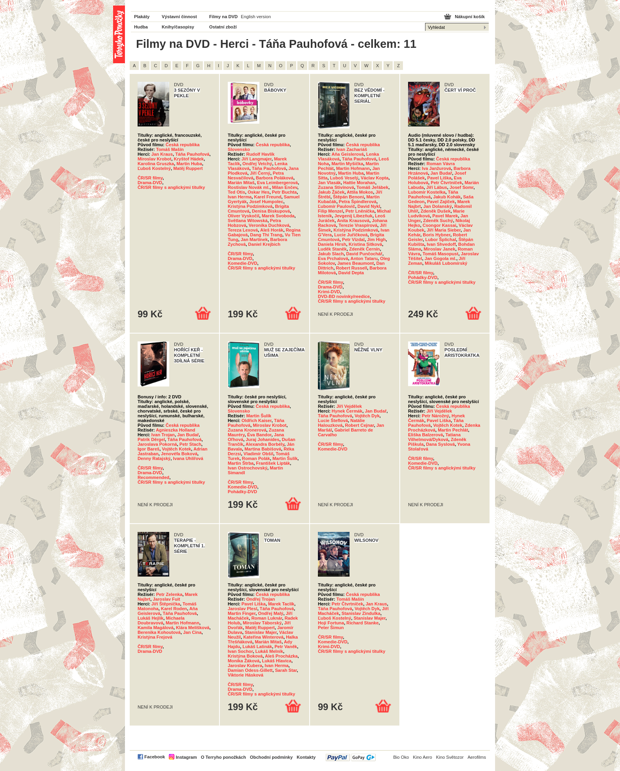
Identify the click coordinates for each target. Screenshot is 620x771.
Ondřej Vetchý (257, 163)
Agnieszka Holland (175, 430)
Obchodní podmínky (271, 757)
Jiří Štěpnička (165, 603)
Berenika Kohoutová (159, 632)
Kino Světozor (450, 757)
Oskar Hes (258, 192)
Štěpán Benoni (348, 196)
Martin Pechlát (453, 430)
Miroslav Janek (439, 249)
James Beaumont (355, 263)
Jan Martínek (254, 239)
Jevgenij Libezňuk (353, 215)
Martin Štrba (240, 463)
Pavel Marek (445, 215)
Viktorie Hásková (245, 675)
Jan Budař (441, 173)
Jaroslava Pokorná (157, 444)
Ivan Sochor (240, 651)
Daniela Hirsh (332, 244)
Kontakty (306, 757)
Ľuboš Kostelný (154, 168)
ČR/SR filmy (150, 177)
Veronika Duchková (269, 225)
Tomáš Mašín (170, 149)
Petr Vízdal (353, 239)
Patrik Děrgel (151, 439)
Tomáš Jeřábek (373, 187)
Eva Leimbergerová (277, 182)
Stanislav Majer (261, 632)
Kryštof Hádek (189, 158)
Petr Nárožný (435, 415)
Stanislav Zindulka (361, 613)
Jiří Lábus (436, 187)
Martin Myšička (347, 163)
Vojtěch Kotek (176, 449)
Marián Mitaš (241, 182)
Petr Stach (190, 444)
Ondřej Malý (270, 613)
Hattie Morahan (359, 182)
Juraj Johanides (262, 439)
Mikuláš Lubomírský (446, 263)
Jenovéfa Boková (179, 453)
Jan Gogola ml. (440, 258)
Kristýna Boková (245, 656)
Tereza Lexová (243, 230)
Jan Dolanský (437, 206)
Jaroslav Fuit (166, 599)
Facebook (154, 756)
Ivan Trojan (163, 434)
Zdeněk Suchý (438, 220)
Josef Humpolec (266, 201)
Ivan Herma (239, 196)
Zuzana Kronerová (247, 430)
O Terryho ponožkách (223, 757)
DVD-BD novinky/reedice (344, 296)
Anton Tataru (364, 258)
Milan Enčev (284, 187)
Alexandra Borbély (265, 444)
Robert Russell (351, 268)
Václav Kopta (374, 177)
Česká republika (183, 144)
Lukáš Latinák (257, 646)
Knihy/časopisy (178, 27)
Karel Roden (174, 608)
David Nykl (368, 206)
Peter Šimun (331, 627)
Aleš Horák (271, 230)
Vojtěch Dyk (367, 415)
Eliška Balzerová (425, 434)
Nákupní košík (470, 16)
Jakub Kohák (447, 196)
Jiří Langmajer (257, 158)
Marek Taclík (281, 603)
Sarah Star (286, 670)
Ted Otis (236, 192)
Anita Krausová (353, 220)
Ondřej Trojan (260, 599)
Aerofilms (476, 757)
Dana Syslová (440, 444)
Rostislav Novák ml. (249, 187)
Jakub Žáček (331, 192)
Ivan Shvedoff (441, 244)
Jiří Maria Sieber (444, 230)
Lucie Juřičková (351, 234)
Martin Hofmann (353, 168)
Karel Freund (268, 196)
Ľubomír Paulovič (336, 206)
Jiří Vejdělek (349, 406)
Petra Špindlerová (357, 201)
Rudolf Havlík (260, 154)
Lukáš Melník (269, 651)
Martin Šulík (258, 415)
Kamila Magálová (156, 627)
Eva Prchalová (333, 258)
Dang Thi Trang (266, 234)
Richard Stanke (362, 622)
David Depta (351, 272)
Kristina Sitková (365, 244)
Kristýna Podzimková (250, 206)
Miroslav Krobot (154, 158)
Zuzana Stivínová (336, 187)
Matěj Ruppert (188, 168)
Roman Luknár (266, 618)
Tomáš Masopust (441, 253)
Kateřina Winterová (263, 637)
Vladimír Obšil (258, 453)
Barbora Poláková (274, 177)
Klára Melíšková (193, 627)
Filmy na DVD (223, 16)
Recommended (153, 477)
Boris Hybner (436, 234)
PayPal (350, 757)
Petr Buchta (284, 192)
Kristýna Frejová (155, 637)
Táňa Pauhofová (192, 154)
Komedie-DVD (242, 263)
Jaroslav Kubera (245, 665)
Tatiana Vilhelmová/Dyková (434, 437)
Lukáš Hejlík (150, 618)
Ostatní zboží (223, 27)
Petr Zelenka (169, 594)
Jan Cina (192, 632)
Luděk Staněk (332, 249)
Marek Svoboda (278, 215)
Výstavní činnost (179, 16)
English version (256, 16)
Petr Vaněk (285, 646)
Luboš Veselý (344, 177)
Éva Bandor (259, 434)
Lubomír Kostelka (427, 192)
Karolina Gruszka (156, 163)
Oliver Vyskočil (243, 215)
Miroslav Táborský (262, 622)
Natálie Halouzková (341, 423)
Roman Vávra (441, 163)
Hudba (141, 27)
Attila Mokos (360, 192)
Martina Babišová (262, 449)
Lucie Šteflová (333, 420)
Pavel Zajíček (441, 201)
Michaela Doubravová (161, 620)
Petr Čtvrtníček (446, 182)
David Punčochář (364, 253)
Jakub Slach (331, 253)
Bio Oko (401, 757)
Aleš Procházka (281, 656)
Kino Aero (422, 757)
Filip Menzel (330, 211)
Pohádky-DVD (422, 277)
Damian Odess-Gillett (250, 670)
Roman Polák (256, 458)
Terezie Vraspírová (357, 225)
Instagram (186, 757)
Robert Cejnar (359, 425)
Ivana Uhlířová (188, 458)
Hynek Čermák (347, 411)
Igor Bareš (148, 449)
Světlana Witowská (248, 220)
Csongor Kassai (439, 225)
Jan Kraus (162, 154)
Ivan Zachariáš (351, 149)
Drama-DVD (150, 182)
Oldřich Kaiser (257, 420)
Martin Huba (189, 163)
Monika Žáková (243, 660)
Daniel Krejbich (264, 244)
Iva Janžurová (436, 168)
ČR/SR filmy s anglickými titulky (171, 187)
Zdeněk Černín (364, 249)
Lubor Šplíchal (440, 239)
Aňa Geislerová (347, 154)
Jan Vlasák (329, 182)
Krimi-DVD (329, 291)
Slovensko (239, 149)
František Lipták (273, 463)
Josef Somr (461, 187)
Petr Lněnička (360, 211)
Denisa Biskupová (271, 211)
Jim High (376, 239)
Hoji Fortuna (331, 622)
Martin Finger (241, 613)
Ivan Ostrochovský (247, 468)
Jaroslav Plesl (242, 608)
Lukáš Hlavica (276, 660)
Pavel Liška (439, 177)
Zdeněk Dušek (436, 211)
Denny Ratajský (154, 458)
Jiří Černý (260, 173)
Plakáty (141, 16)
